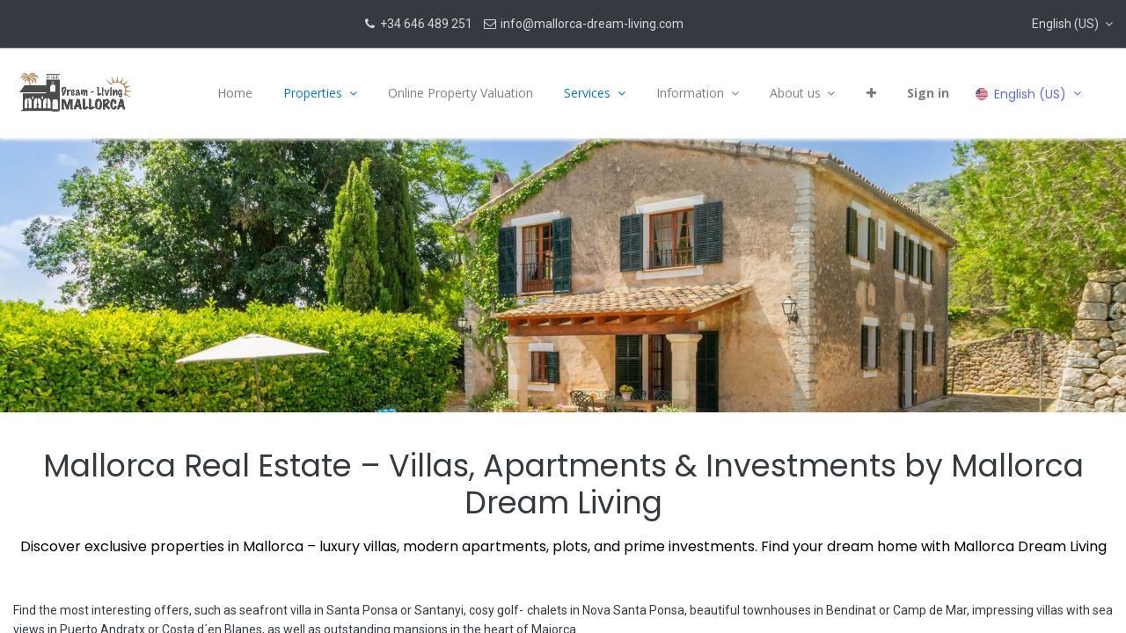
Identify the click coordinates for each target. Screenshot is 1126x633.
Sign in (925, 92)
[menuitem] (233, 93)
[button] (1072, 23)
